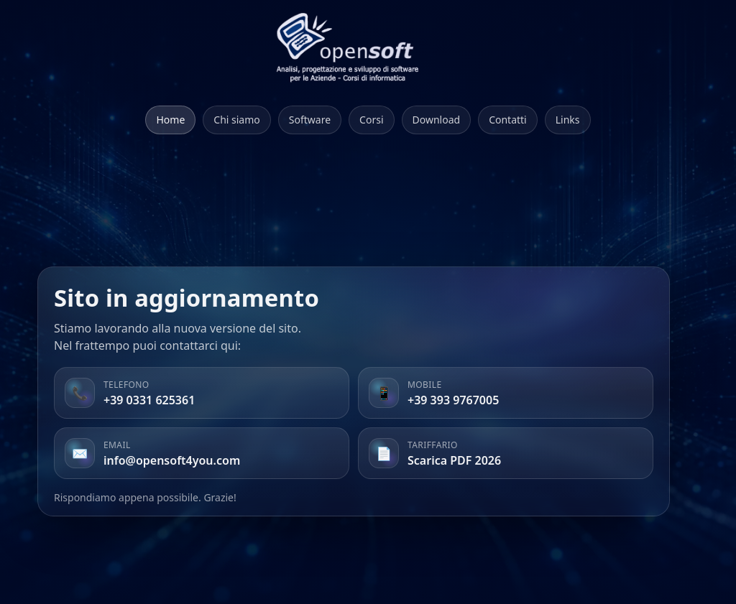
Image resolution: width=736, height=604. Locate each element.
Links (568, 119)
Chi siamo (236, 119)
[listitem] (201, 393)
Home (170, 119)
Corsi (371, 119)
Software (310, 119)
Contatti (508, 119)
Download (437, 119)
